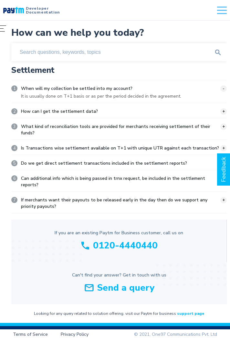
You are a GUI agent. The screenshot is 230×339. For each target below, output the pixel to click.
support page (190, 313)
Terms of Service (30, 334)
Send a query (125, 288)
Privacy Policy (75, 334)
